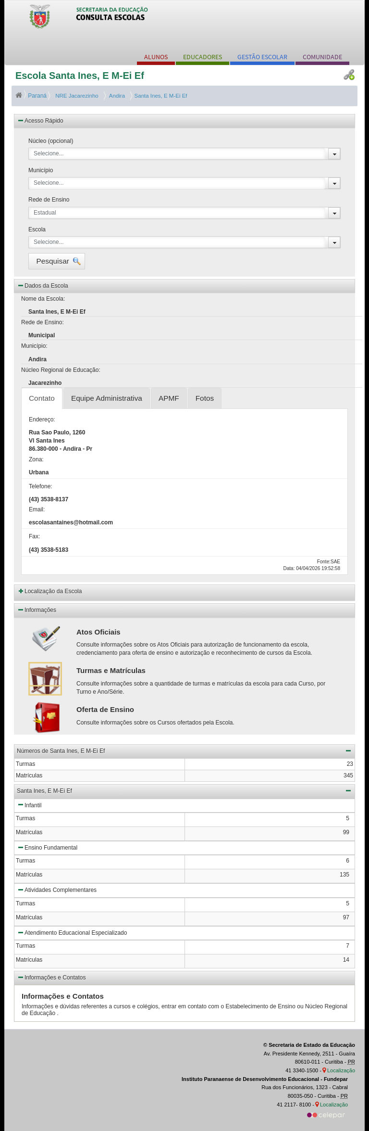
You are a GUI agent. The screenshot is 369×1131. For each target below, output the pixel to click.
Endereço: (42, 419)
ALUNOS (156, 56)
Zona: (36, 459)
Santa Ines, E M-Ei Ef (160, 96)
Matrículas (29, 832)
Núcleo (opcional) (50, 141)
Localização (341, 1070)
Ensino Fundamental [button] (47, 847)
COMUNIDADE (322, 56)
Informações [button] (36, 609)
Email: (37, 509)
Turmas (25, 818)
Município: (34, 346)
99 (346, 832)
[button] (56, 261)
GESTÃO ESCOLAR (262, 56)
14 (346, 959)
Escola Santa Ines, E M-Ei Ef (79, 75)
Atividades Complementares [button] (57, 889)
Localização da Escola (53, 591)
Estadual (45, 212)
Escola (37, 229)
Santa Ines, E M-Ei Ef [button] (184, 790)
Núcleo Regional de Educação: (60, 370)
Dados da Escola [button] (42, 285)
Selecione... (49, 153)
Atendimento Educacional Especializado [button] (72, 932)
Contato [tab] (42, 398)
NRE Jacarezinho (76, 96)
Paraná (31, 95)
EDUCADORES (202, 56)
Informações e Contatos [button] (51, 977)
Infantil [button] (29, 804)
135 (344, 874)
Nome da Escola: (43, 298)
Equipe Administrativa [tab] (106, 398)
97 (346, 917)
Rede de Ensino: (42, 322)
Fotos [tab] (205, 398)
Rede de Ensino (48, 199)
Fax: (34, 536)
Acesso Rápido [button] (40, 120)
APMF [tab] (169, 398)
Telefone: (40, 486)
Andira (115, 96)
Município (40, 170)
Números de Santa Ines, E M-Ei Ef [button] (184, 750)
